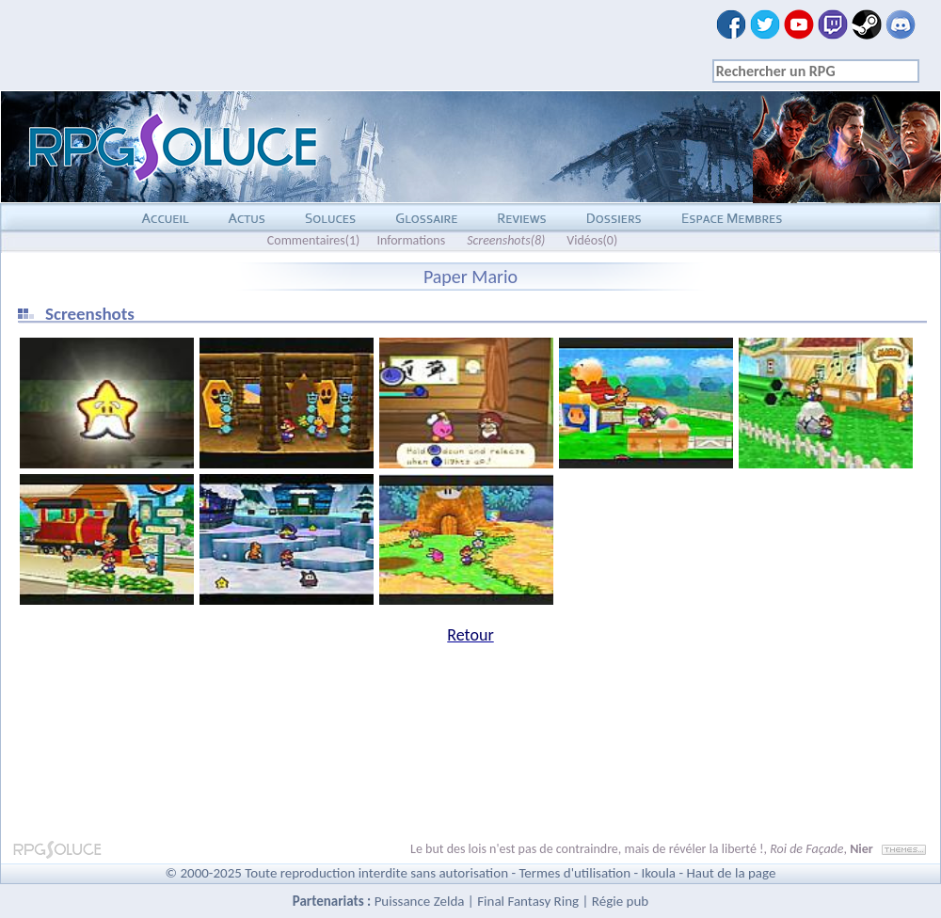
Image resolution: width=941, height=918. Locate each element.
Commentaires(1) (313, 240)
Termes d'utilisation (574, 872)
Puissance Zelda (420, 901)
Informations (410, 240)
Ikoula (659, 872)
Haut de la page (730, 872)
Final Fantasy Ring (528, 901)
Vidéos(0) (591, 240)
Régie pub (620, 901)
